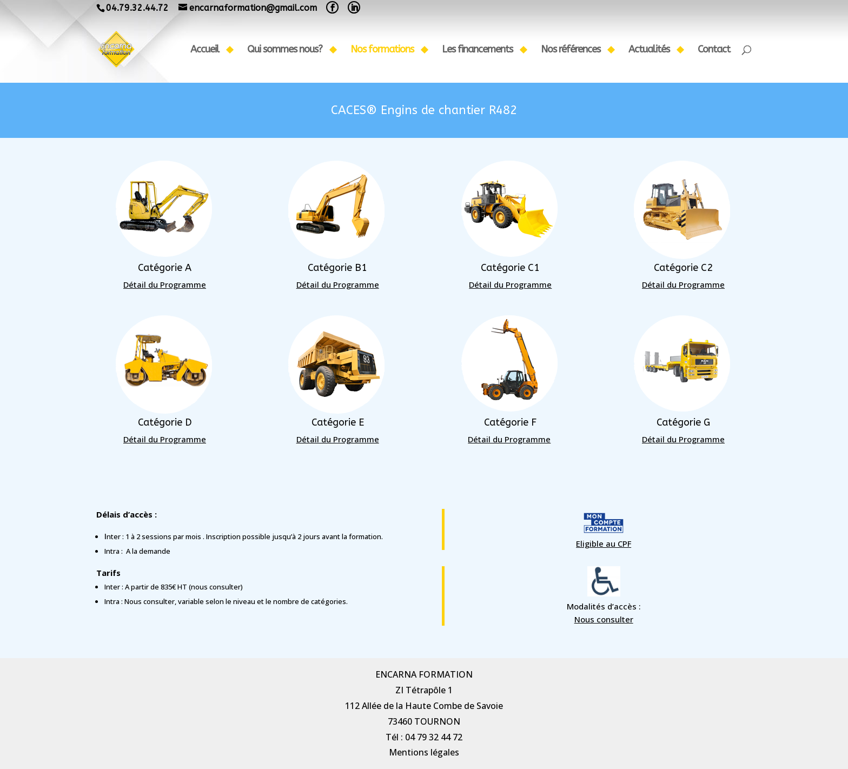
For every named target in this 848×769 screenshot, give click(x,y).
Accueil (204, 50)
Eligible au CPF (70, 543)
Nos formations (382, 50)
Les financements (477, 50)
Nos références (570, 50)
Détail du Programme (200, 284)
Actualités (649, 50)
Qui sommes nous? (284, 50)
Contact (714, 50)
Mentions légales (424, 752)
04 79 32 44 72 (433, 737)
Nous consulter (71, 619)
